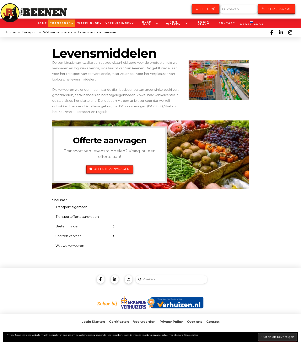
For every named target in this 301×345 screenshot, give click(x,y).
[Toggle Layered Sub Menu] (85, 226)
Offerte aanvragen (109, 169)
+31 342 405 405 (276, 9)
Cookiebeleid (191, 334)
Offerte (205, 9)
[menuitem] (251, 23)
